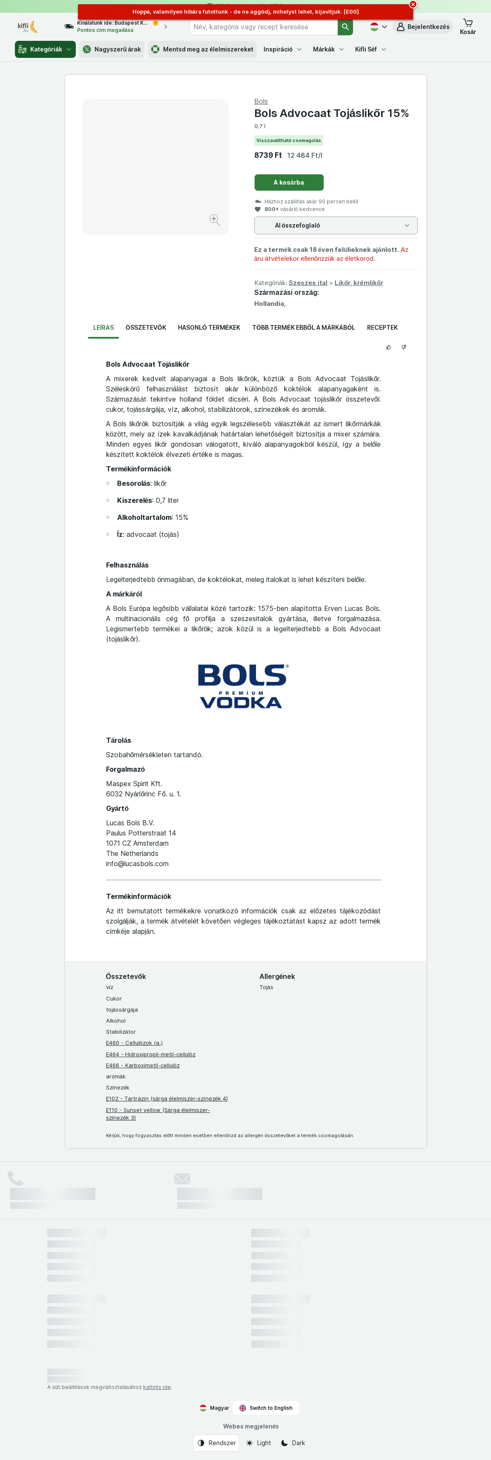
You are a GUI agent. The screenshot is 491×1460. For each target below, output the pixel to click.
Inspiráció (283, 49)
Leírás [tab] (103, 327)
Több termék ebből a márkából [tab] (303, 327)
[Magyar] (378, 26)
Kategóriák (45, 49)
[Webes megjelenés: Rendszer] (216, 1442)
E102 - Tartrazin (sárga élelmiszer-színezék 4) (167, 1098)
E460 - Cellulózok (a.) (134, 1042)
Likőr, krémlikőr (359, 283)
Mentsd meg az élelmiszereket (202, 49)
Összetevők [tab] (146, 327)
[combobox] (263, 26)
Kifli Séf (371, 49)
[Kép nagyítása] (216, 221)
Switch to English (266, 1408)
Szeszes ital (308, 283)
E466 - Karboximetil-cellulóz (143, 1065)
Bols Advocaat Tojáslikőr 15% (331, 113)
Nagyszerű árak (112, 49)
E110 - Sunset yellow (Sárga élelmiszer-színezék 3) (158, 1113)
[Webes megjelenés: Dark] (292, 1442)
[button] (422, 27)
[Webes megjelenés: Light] (258, 1442)
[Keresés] (345, 26)
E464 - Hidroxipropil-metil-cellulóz (150, 1054)
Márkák (329, 49)
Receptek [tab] (382, 327)
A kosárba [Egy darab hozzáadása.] (289, 182)
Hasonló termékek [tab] (209, 327)
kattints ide (157, 1387)
